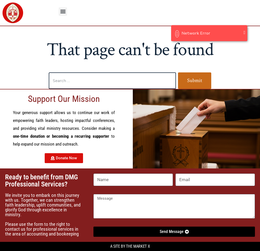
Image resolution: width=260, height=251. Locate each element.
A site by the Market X (130, 246)
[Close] (244, 32)
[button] (63, 11)
